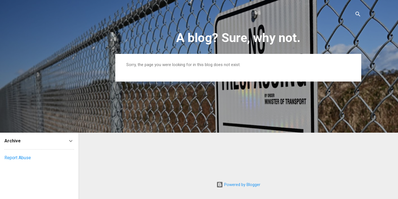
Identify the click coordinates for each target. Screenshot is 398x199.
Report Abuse (17, 157)
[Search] (358, 15)
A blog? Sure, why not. (238, 37)
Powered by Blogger (238, 184)
